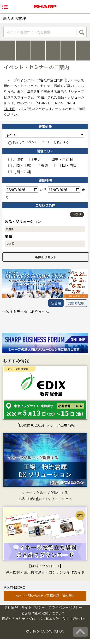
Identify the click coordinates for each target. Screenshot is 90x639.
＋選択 (77, 214)
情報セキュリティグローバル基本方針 (30, 618)
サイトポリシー (33, 607)
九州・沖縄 (19, 171)
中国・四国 (65, 165)
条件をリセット (46, 257)
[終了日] (64, 190)
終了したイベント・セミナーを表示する (38, 142)
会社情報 (11, 607)
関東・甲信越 (60, 159)
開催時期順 (76, 303)
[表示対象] (44, 135)
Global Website (73, 618)
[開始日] (22, 190)
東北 (35, 159)
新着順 (56, 303)
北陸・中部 (19, 165)
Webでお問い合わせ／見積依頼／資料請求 (45, 595)
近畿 (42, 165)
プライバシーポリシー (65, 607)
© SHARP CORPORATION (45, 631)
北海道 (16, 159)
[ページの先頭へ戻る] (80, 632)
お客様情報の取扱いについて (43, 613)
